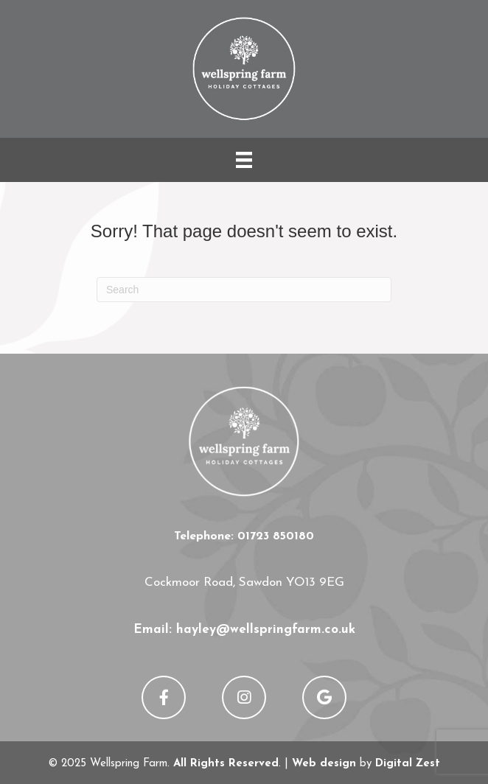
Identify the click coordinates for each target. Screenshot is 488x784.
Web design (324, 763)
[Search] (244, 289)
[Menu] (244, 159)
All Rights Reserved (226, 763)
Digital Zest (407, 763)
